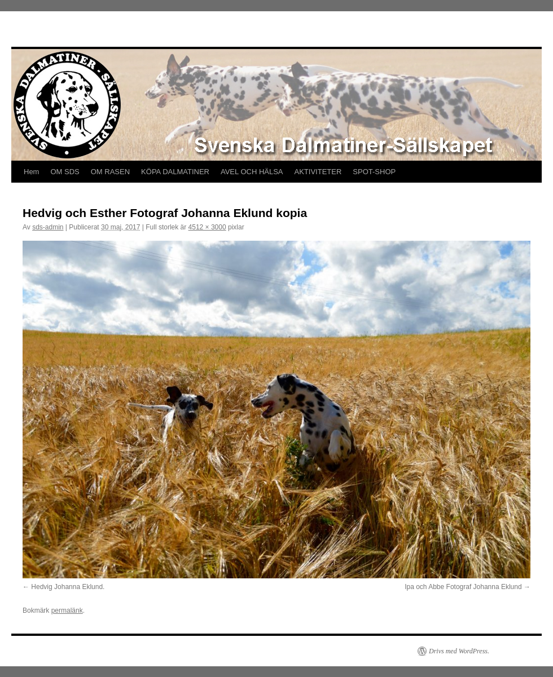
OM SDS (64, 171)
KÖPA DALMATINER (175, 171)
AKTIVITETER (318, 171)
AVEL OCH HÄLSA (252, 171)
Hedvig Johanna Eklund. (67, 587)
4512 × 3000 (207, 227)
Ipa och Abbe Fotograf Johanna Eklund (463, 587)
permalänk (67, 610)
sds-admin (47, 227)
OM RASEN (110, 171)
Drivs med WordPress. (459, 651)
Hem (31, 171)
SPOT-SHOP (374, 171)
